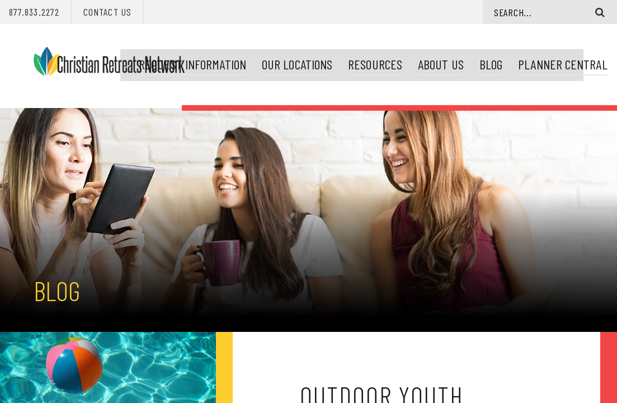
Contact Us (107, 12)
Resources (370, 62)
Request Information (188, 62)
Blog (486, 62)
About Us (436, 62)
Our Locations (292, 62)
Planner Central (558, 62)
